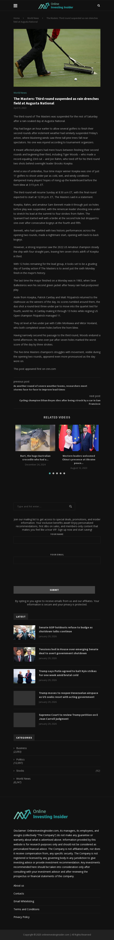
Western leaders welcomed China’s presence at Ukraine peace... (78, 459)
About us (19, 885)
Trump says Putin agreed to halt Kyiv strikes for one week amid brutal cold (68, 673)
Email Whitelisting (24, 901)
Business (21, 748)
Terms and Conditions (26, 909)
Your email (57, 558)
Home (17, 18)
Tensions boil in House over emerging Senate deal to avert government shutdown (68, 651)
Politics (20, 759)
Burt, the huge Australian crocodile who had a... (35, 457)
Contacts (19, 893)
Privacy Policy (21, 917)
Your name (57, 538)
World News (33, 18)
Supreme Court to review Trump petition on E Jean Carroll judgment (68, 716)
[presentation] (57, 575)
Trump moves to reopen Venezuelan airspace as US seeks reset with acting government (68, 695)
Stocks (58, 771)
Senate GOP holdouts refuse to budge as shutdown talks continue (66, 629)
